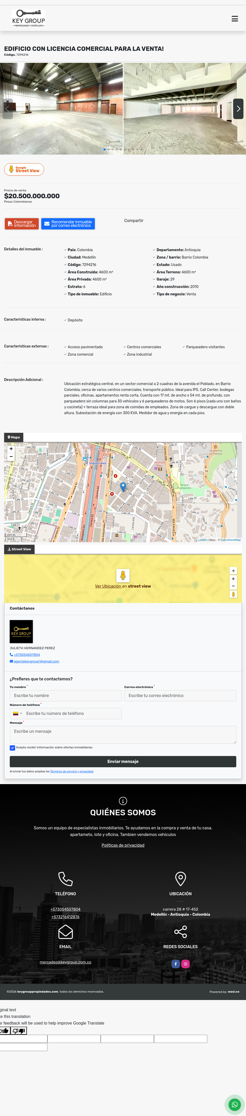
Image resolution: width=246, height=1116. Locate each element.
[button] (105, 149)
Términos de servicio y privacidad (72, 771)
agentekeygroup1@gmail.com (36, 661)
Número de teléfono (26, 705)
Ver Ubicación (108, 586)
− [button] (11, 457)
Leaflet (202, 539)
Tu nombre (19, 687)
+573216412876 (65, 917)
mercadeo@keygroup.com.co (65, 962)
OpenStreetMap (231, 539)
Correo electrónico (139, 687)
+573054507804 (27, 655)
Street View (24, 169)
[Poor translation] (19, 1031)
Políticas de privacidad (123, 845)
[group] (61, 109)
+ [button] (11, 449)
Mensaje (17, 722)
